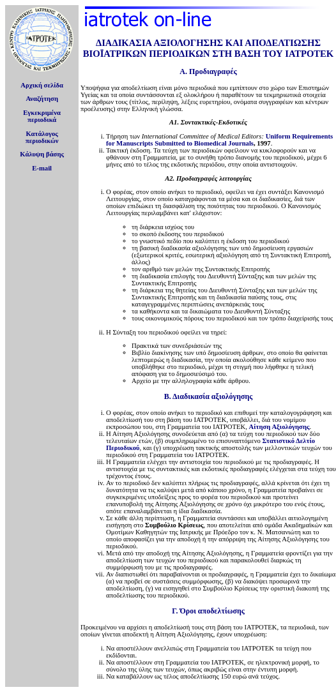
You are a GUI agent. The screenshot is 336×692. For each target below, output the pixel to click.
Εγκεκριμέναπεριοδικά (42, 116)
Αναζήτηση (42, 98)
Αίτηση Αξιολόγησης (279, 426)
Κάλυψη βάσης (42, 154)
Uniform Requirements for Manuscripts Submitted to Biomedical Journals (219, 140)
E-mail (42, 168)
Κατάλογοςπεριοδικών (42, 137)
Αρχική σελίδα (41, 85)
